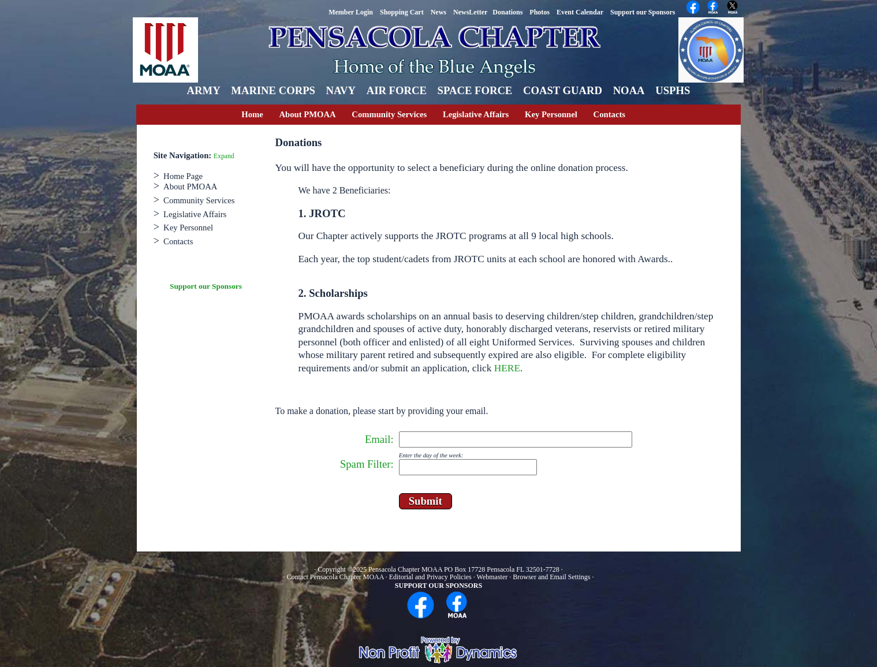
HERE (507, 368)
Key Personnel (551, 114)
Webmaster (492, 577)
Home (252, 114)
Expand (224, 156)
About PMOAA (307, 114)
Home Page (183, 176)
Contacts (609, 114)
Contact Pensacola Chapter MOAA (335, 577)
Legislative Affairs (476, 114)
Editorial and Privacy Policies (430, 577)
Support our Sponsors (206, 286)
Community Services (389, 114)
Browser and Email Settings (551, 577)
